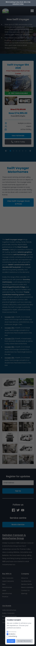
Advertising (13, 636)
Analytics (12, 634)
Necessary (12, 632)
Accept (11, 641)
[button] (32, 10)
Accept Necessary (24, 641)
